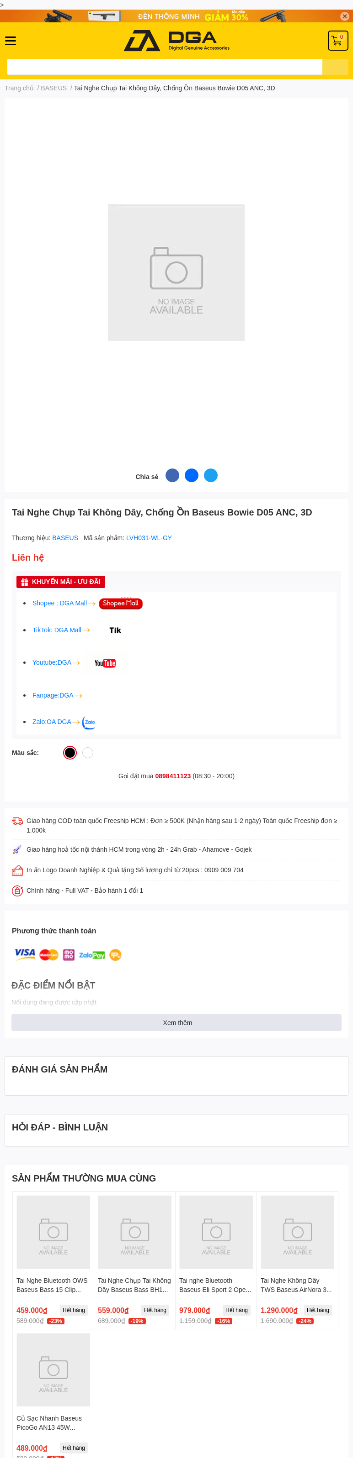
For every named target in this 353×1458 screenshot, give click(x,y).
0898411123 (173, 776)
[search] (335, 67)
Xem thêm (178, 1022)
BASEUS (66, 538)
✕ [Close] (345, 16)
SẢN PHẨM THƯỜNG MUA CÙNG (84, 1177)
